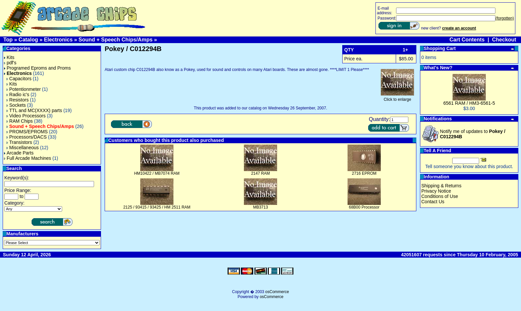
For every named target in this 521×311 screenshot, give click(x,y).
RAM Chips (20, 121)
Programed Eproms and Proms (37, 68)
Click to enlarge (397, 97)
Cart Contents (467, 39)
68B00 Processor (364, 207)
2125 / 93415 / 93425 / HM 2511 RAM (156, 207)
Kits (9, 57)
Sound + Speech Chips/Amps (115, 39)
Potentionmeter (24, 89)
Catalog (28, 39)
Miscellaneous (23, 147)
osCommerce (277, 291)
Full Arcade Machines (27, 158)
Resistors (18, 99)
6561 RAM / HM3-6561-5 (469, 103)
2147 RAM (260, 173)
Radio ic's (18, 94)
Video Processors (26, 115)
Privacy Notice (436, 191)
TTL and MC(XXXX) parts (34, 110)
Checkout (504, 39)
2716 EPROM (364, 173)
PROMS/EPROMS (27, 131)
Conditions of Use (439, 196)
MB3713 (260, 207)
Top (8, 39)
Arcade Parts (19, 153)
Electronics (58, 39)
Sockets (16, 105)
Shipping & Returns (441, 185)
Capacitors (19, 78)
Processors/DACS (27, 137)
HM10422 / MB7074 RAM (157, 173)
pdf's (10, 62)
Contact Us (432, 201)
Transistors (19, 142)
